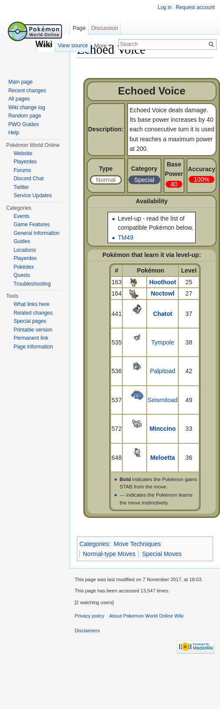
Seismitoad (162, 400)
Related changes (33, 313)
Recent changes (27, 91)
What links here (31, 304)
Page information (33, 347)
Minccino (162, 428)
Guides (21, 241)
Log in (165, 7)
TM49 (125, 237)
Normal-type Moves (109, 553)
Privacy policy (89, 615)
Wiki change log (26, 107)
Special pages (29, 321)
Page (78, 28)
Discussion (104, 28)
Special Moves (161, 553)
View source (73, 45)
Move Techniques (137, 543)
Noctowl (162, 293)
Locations (24, 250)
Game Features (31, 224)
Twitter (21, 187)
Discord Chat (28, 179)
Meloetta (162, 457)
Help (13, 133)
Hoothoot (162, 282)
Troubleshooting (32, 284)
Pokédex (23, 267)
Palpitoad (162, 371)
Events (21, 216)
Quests (21, 275)
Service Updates (32, 195)
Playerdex (24, 162)
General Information (36, 233)
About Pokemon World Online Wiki (146, 615)
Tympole (162, 342)
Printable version (32, 330)
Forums (22, 170)
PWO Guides (23, 124)
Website (22, 153)
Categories (94, 543)
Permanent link (30, 338)
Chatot (162, 313)
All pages (19, 99)
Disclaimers (87, 630)
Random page (24, 116)
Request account (195, 7)
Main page (20, 82)
